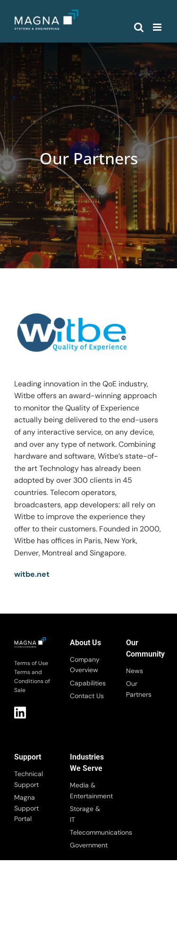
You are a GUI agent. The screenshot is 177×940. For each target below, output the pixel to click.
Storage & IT (85, 813)
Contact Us (87, 696)
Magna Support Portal (26, 808)
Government (88, 845)
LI (20, 712)
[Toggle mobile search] (138, 27)
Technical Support (28, 778)
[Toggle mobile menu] (158, 27)
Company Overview (85, 664)
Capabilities (88, 683)
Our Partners (139, 688)
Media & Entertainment (88, 790)
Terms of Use (31, 663)
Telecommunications (88, 832)
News (134, 671)
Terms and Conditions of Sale (32, 681)
